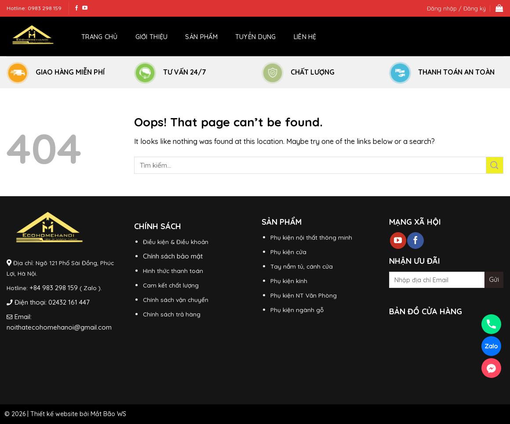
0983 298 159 (45, 8)
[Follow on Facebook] (76, 8)
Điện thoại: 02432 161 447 (52, 302)
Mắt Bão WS (108, 414)
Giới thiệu (151, 37)
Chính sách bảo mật (173, 256)
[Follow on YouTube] (84, 8)
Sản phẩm (201, 37)
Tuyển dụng (255, 37)
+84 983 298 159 (53, 288)
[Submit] (494, 165)
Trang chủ (99, 37)
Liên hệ (305, 37)
